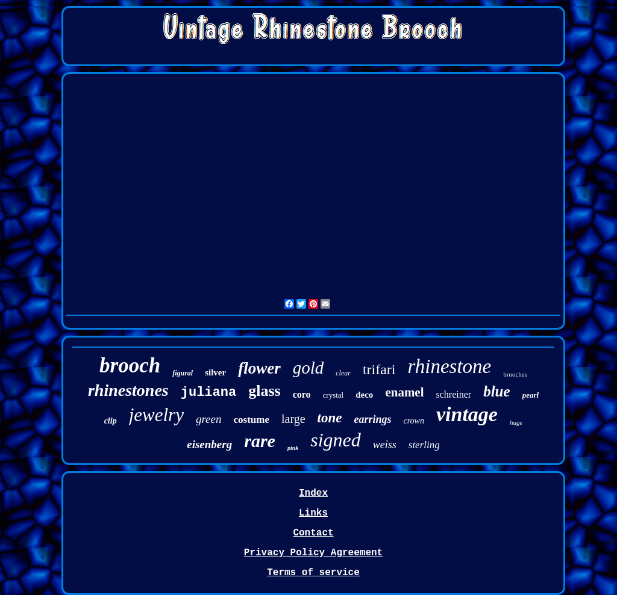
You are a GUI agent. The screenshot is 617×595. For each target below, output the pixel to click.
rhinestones (128, 390)
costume (251, 419)
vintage (467, 414)
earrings (372, 419)
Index (313, 493)
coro (302, 394)
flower (259, 368)
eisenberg (209, 444)
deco (364, 394)
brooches (515, 374)
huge (516, 422)
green (209, 419)
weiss (384, 445)
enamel (404, 392)
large (293, 418)
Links (313, 513)
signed (335, 440)
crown (413, 420)
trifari (379, 369)
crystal (333, 394)
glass (264, 390)
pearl (530, 394)
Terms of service (313, 572)
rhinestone (450, 366)
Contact (313, 533)
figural (182, 373)
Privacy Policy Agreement (313, 552)
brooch (129, 365)
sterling (424, 445)
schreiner (454, 394)
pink (292, 448)
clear (343, 373)
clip (110, 420)
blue (496, 391)
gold (308, 367)
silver (215, 372)
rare (259, 441)
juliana (208, 392)
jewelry (156, 414)
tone (330, 417)
